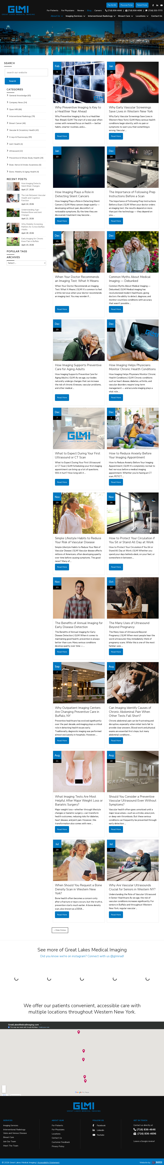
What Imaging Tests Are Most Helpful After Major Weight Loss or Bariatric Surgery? (79, 799)
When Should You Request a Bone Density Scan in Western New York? (78, 888)
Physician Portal (127, 5)
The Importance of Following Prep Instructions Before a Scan (132, 194)
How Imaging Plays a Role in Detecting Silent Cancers (74, 194)
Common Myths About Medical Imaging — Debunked (130, 279)
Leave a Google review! (144, 1139)
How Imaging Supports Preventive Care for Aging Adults (78, 367)
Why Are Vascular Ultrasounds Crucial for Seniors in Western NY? (132, 886)
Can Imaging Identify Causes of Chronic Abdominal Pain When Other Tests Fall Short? (130, 711)
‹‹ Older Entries (60, 928)
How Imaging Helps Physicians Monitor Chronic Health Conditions (132, 367)
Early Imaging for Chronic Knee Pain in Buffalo (32, 240)
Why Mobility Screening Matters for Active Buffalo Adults (33, 227)
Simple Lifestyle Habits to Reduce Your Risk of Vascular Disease (78, 539)
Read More (62, 136)
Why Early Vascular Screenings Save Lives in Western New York (131, 109)
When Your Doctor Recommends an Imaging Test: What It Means (77, 279)
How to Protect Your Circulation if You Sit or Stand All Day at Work (132, 539)
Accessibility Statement (48, 1160)
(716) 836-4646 (115, 10)
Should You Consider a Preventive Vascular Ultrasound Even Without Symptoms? (132, 799)
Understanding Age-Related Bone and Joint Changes (31, 212)
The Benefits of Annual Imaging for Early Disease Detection (79, 624)
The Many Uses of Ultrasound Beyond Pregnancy (129, 624)
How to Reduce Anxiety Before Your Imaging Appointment (130, 455)
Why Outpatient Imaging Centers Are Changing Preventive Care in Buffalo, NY (77, 711)
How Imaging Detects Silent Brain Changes (31, 185)
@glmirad (116, 954)
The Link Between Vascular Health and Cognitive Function (33, 198)
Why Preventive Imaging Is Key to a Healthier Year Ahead (78, 109)
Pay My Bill (112, 5)
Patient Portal (142, 5)
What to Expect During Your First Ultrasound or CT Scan (77, 455)
